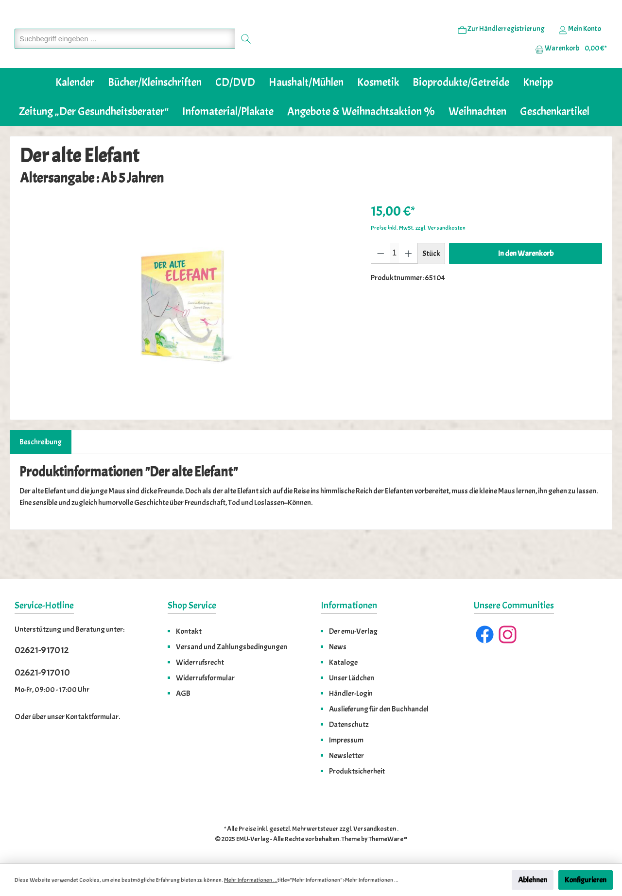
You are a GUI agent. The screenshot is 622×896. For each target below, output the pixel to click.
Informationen (349, 605)
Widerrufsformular (205, 678)
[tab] (40, 471)
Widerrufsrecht (200, 662)
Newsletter (346, 756)
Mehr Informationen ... (250, 880)
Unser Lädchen (351, 678)
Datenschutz (349, 724)
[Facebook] (485, 634)
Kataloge (343, 662)
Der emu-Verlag (353, 631)
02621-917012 (42, 650)
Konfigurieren (585, 880)
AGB (183, 693)
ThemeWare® (388, 839)
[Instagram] (507, 634)
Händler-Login (351, 693)
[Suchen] (246, 53)
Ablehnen (532, 880)
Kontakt (189, 631)
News (337, 647)
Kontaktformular (92, 717)
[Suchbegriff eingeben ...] (125, 53)
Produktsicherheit (357, 771)
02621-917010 (42, 672)
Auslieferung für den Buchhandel (379, 709)
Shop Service (192, 605)
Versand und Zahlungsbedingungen (231, 647)
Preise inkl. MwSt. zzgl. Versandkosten (418, 257)
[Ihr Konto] (579, 44)
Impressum (346, 740)
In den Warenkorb (525, 283)
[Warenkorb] (568, 63)
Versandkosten (374, 829)
